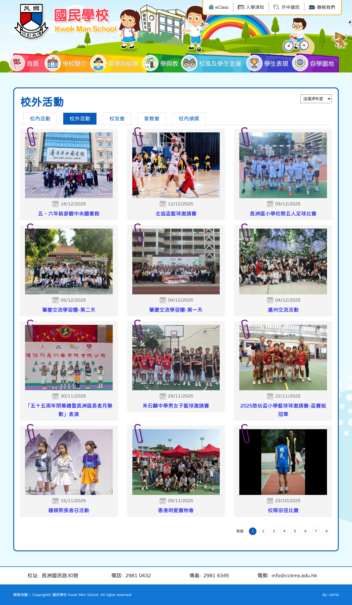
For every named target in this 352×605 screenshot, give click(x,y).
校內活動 (40, 118)
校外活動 (80, 118)
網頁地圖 (20, 595)
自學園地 (315, 63)
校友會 (117, 118)
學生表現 (269, 63)
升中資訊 (286, 7)
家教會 (151, 118)
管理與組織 (116, 63)
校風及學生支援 (213, 63)
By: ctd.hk (330, 595)
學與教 (162, 63)
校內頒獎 (189, 118)
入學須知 (251, 7)
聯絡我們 (322, 7)
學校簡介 (67, 63)
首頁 (26, 63)
